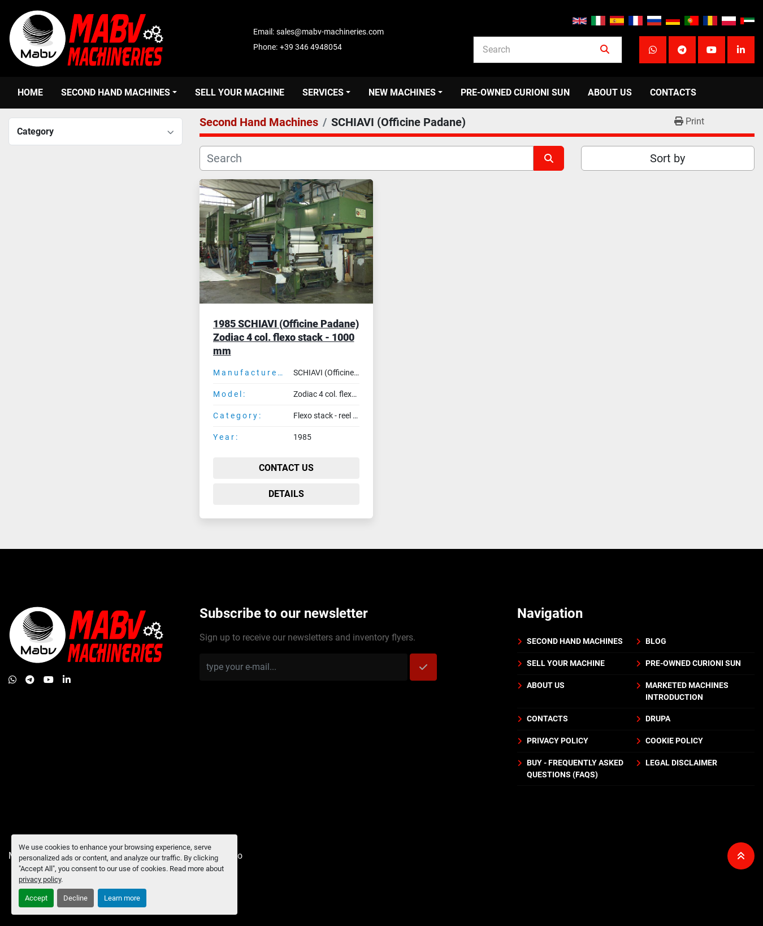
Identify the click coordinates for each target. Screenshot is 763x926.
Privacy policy (557, 740)
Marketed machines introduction (687, 691)
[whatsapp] (652, 49)
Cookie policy (674, 740)
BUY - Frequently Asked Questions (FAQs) (575, 768)
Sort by (667, 158)
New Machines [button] (402, 92)
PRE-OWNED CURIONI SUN (515, 92)
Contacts (673, 92)
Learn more (122, 898)
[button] (119, 93)
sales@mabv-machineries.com (330, 31)
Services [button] (323, 92)
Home (30, 92)
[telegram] (682, 49)
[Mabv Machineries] (86, 634)
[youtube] (711, 49)
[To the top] (741, 855)
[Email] (303, 667)
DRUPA (657, 718)
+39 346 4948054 (311, 46)
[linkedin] (741, 49)
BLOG (655, 641)
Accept (36, 898)
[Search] (540, 49)
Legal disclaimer (681, 762)
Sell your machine (239, 92)
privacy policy (40, 879)
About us (610, 92)
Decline (75, 898)
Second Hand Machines (115, 92)
